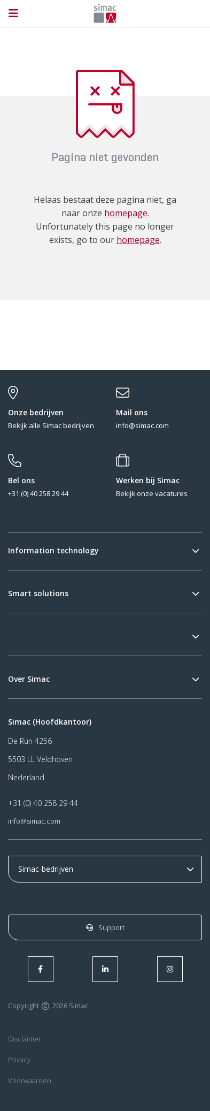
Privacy (19, 1059)
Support (105, 927)
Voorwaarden (29, 1080)
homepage (125, 213)
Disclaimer (24, 1039)
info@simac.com (34, 821)
